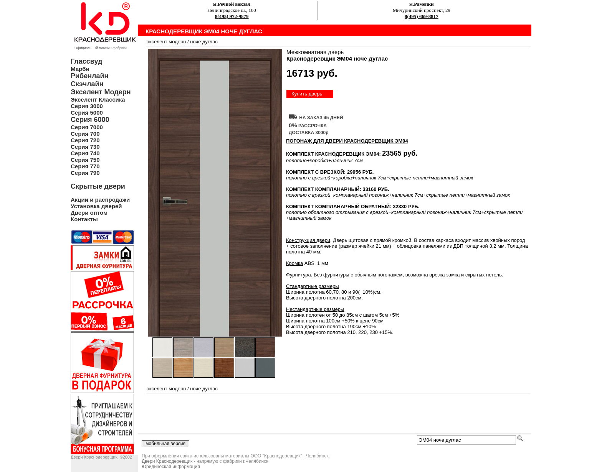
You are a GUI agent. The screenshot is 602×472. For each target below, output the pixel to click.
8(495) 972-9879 (232, 16)
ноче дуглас (204, 41)
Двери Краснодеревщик (167, 461)
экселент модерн (166, 41)
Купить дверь (306, 94)
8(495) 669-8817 (421, 16)
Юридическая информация (171, 466)
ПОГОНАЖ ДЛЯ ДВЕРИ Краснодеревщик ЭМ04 (347, 141)
